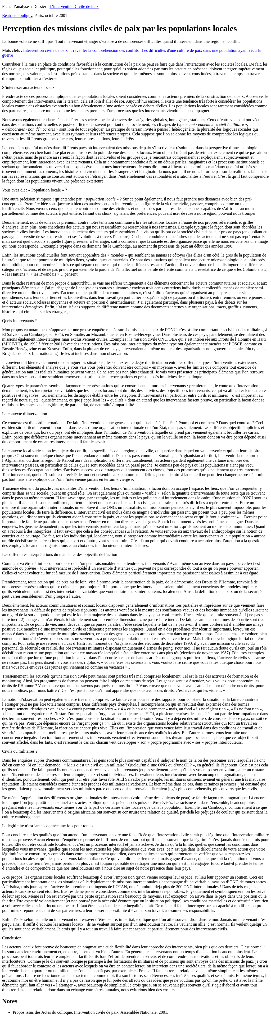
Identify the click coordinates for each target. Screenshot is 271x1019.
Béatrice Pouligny (17, 15)
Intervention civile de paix (45, 50)
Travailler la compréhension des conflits (105, 50)
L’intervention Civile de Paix (74, 6)
